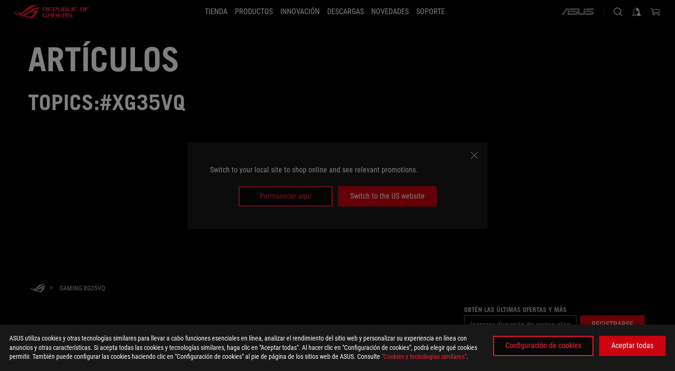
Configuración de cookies (543, 345)
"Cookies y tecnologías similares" (424, 356)
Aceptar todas (632, 345)
